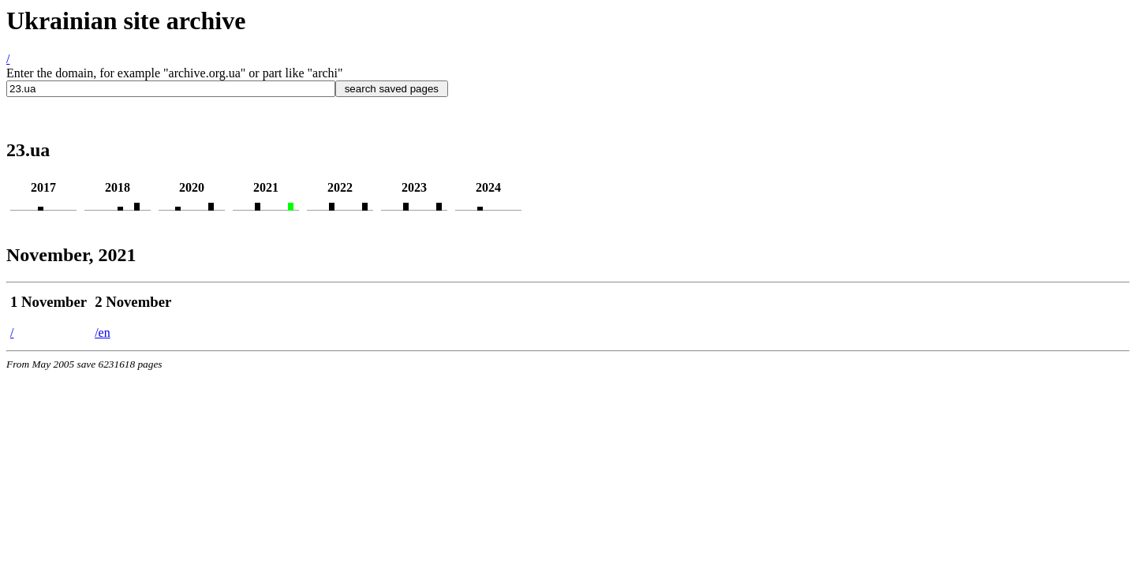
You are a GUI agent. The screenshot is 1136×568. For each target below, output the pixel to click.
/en (102, 332)
